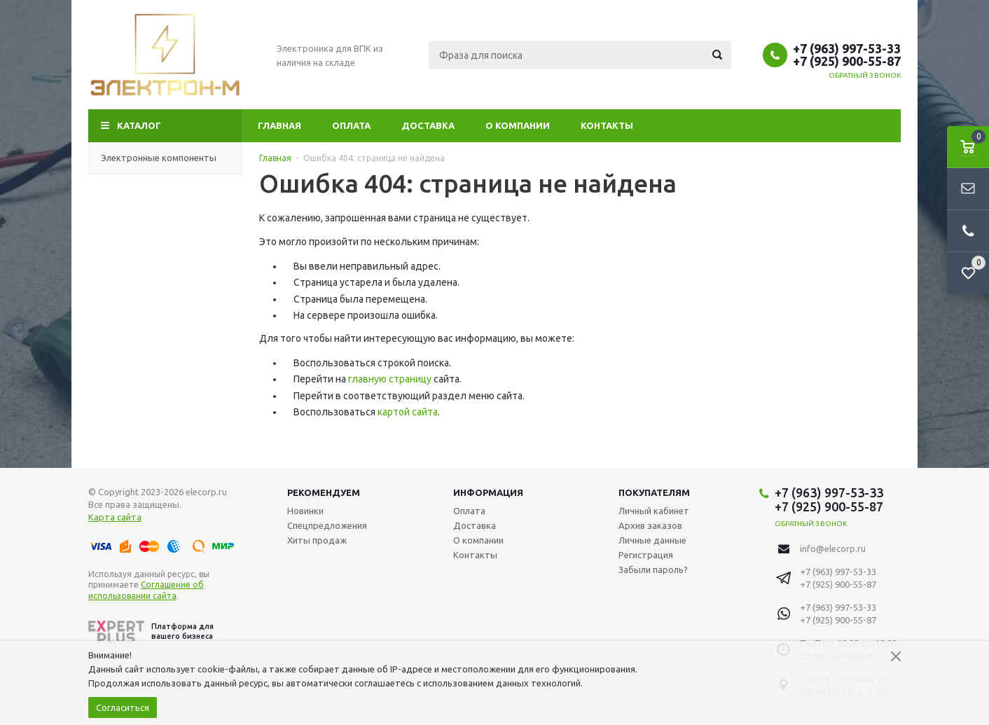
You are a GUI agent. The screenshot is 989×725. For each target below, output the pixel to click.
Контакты (607, 125)
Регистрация (645, 555)
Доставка (428, 125)
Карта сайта (114, 517)
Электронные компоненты (165, 158)
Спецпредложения (327, 525)
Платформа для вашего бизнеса (151, 632)
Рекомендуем (323, 492)
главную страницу (389, 379)
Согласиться (122, 707)
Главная (279, 125)
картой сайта (408, 411)
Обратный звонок (865, 75)
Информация (488, 492)
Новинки (305, 511)
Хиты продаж (317, 540)
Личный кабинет (653, 511)
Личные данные (652, 540)
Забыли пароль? (653, 569)
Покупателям (654, 492)
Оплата (351, 125)
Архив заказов (650, 525)
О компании (517, 125)
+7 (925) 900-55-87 (847, 61)
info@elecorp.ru (833, 548)
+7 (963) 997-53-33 (847, 48)
